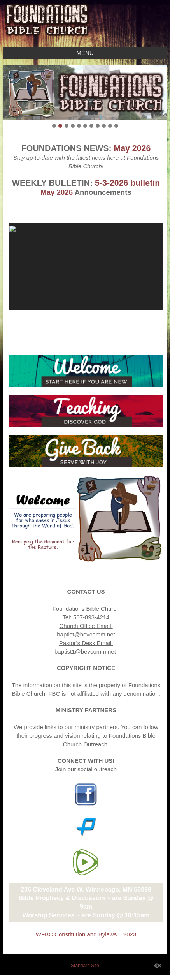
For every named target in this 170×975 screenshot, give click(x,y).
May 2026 (132, 148)
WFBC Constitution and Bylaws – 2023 (86, 934)
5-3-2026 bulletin (127, 183)
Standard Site (85, 965)
